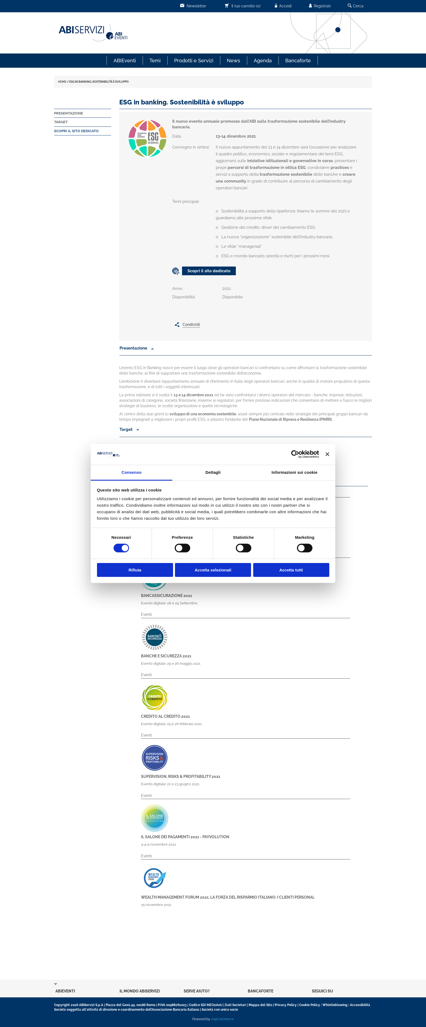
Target (61, 122)
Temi (155, 60)
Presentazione (68, 113)
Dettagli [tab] (213, 472)
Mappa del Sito (260, 1005)
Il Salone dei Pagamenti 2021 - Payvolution (185, 837)
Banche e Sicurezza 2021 (166, 656)
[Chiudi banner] (327, 454)
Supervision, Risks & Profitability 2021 (180, 776)
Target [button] (129, 429)
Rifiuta (135, 570)
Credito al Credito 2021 (165, 716)
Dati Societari (235, 1005)
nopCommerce (222, 1019)
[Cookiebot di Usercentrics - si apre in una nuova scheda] (295, 454)
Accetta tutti (291, 570)
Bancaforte (298, 60)
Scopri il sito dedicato (76, 131)
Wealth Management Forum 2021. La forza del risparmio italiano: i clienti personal (228, 897)
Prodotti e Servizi (193, 60)
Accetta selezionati (213, 570)
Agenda (263, 60)
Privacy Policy (286, 1005)
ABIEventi (125, 60)
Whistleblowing (334, 1005)
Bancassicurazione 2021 (166, 595)
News (233, 60)
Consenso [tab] (131, 472)
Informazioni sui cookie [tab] (295, 472)
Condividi (191, 324)
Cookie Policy (309, 1005)
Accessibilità (360, 1005)
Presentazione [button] (134, 348)
